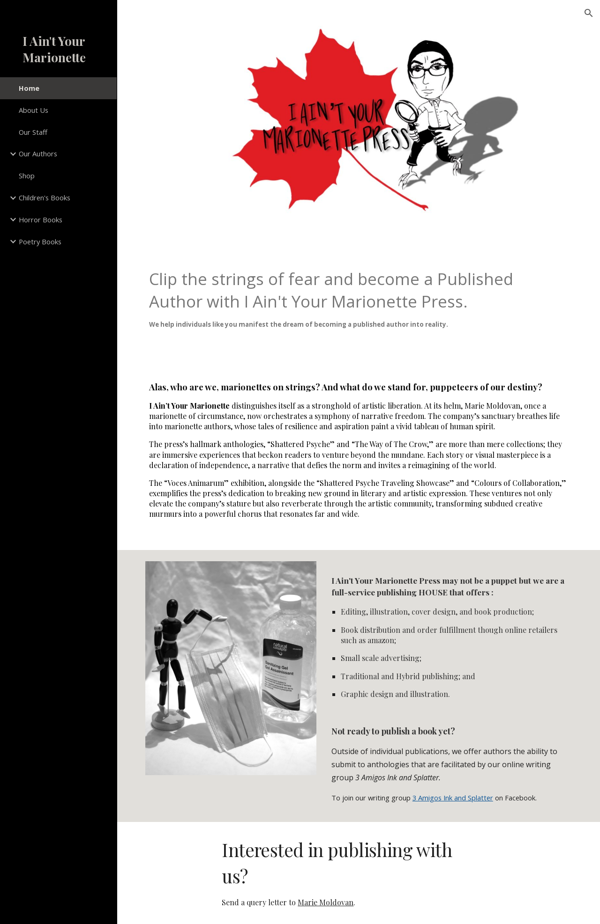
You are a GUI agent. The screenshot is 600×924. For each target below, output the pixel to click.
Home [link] (29, 88)
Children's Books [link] (44, 197)
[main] (358, 305)
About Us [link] (33, 110)
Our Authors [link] (38, 153)
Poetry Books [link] (40, 241)
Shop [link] (27, 175)
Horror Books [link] (40, 219)
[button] (589, 13)
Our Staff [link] (33, 132)
